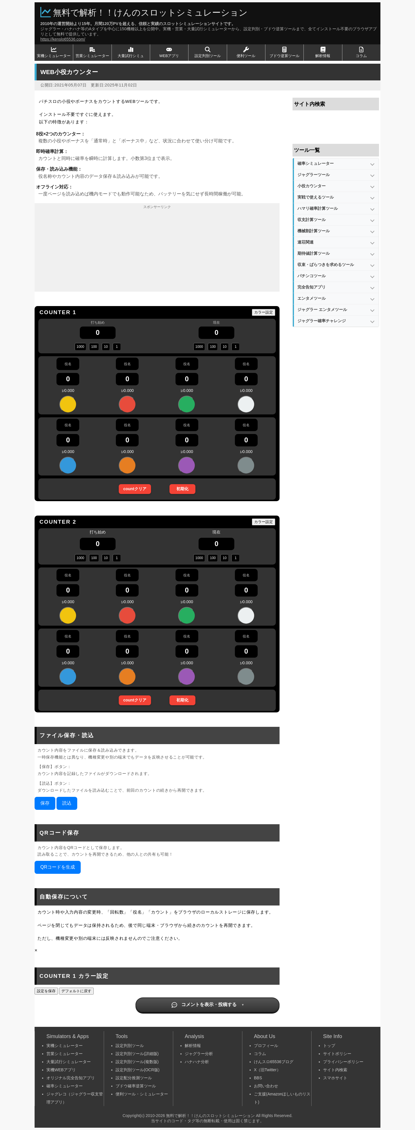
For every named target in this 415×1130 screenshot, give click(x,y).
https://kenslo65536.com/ (62, 39)
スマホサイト (335, 1078)
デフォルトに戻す (76, 991)
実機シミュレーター (54, 52)
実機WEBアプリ (61, 1069)
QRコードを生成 (57, 867)
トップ (329, 1045)
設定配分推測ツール (134, 1078)
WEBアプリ (169, 52)
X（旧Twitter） (267, 1069)
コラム (361, 52)
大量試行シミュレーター (68, 1061)
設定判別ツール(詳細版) (137, 1053)
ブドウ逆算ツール (284, 52)
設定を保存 (46, 991)
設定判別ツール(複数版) (137, 1061)
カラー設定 (263, 312)
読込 (66, 803)
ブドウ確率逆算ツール (136, 1086)
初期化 (182, 488)
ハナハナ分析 (197, 1061)
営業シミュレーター (92, 52)
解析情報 (322, 52)
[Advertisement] (157, 251)
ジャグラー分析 (199, 1053)
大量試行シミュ (131, 52)
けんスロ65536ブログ (273, 1061)
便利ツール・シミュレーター (142, 1094)
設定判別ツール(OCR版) (137, 1069)
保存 (45, 803)
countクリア (134, 488)
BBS (258, 1078)
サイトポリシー (337, 1053)
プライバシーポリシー (343, 1061)
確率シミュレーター (64, 1086)
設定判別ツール (208, 52)
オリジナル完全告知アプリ (70, 1078)
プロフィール (266, 1045)
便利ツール (246, 52)
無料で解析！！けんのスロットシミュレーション (150, 12)
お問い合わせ (266, 1086)
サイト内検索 (335, 1069)
